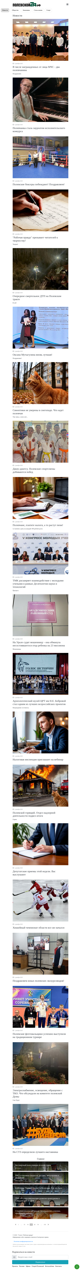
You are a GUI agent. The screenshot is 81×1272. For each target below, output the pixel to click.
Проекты (15, 1266)
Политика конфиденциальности (23, 1241)
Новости (5, 10)
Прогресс (40, 583)
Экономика (26, 10)
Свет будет (40, 1093)
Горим (40, 814)
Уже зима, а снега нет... (40, 412)
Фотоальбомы (49, 1266)
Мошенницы (40, 644)
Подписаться (40, 1262)
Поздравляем (40, 69)
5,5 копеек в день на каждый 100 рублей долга (40, 525)
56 (27, 1224)
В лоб (40, 298)
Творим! (40, 239)
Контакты (58, 1266)
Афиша (28, 1266)
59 (38, 1224)
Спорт (48, 10)
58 (34, 1224)
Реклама (21, 1266)
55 (24, 1224)
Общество (15, 10)
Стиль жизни (38, 10)
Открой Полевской (38, 1266)
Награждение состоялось (40, 703)
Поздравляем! (40, 354)
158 (45, 1224)
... (21, 1224)
